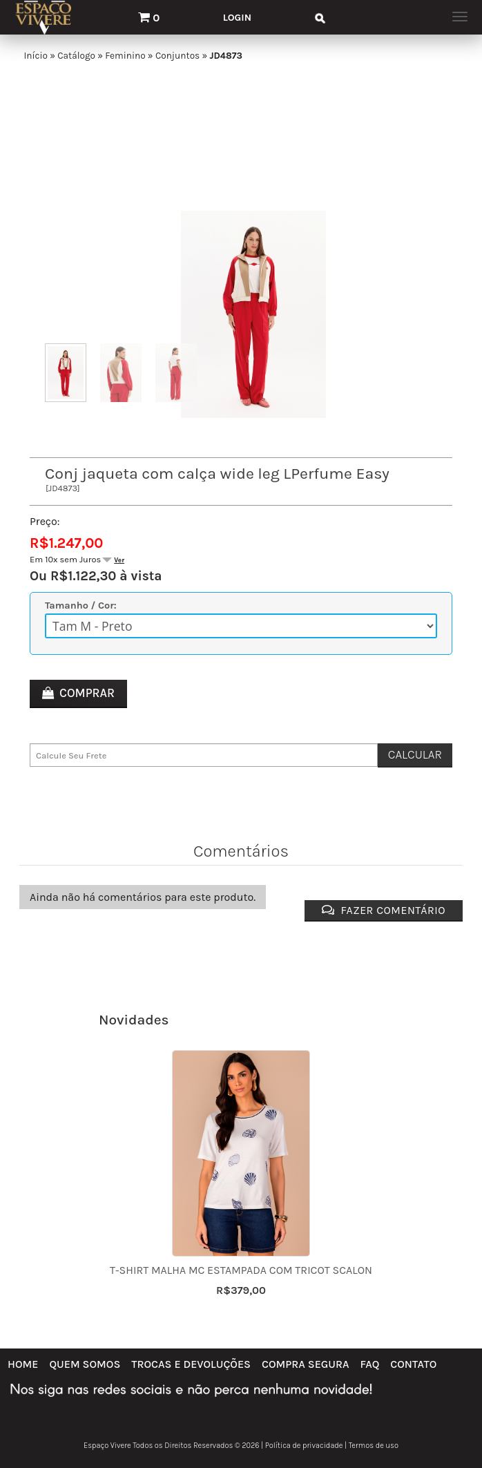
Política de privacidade (304, 1445)
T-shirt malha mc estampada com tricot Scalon (241, 1270)
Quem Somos (84, 1364)
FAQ (370, 1364)
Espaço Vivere (107, 1445)
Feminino (125, 55)
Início (35, 55)
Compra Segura (305, 1364)
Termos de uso (373, 1445)
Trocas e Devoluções (191, 1364)
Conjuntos (177, 55)
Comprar (87, 693)
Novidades (134, 1019)
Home (23, 1364)
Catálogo (76, 55)
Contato (413, 1364)
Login (237, 17)
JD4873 (225, 55)
